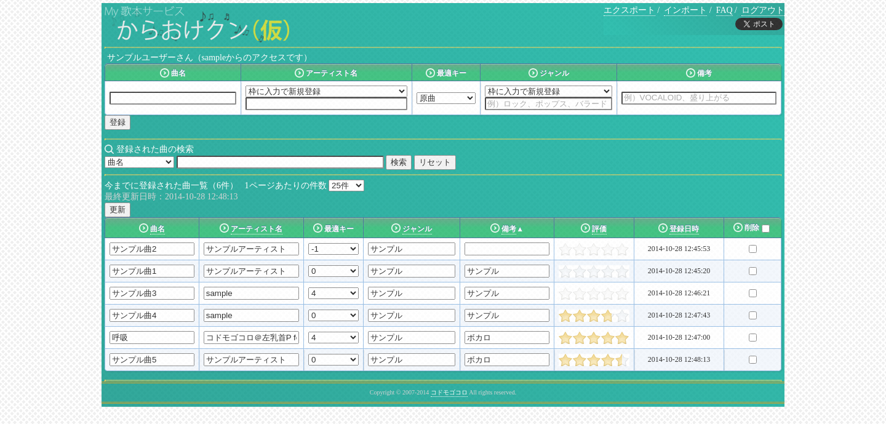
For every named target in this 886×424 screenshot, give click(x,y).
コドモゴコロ (449, 392)
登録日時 (684, 229)
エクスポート (629, 10)
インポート (685, 10)
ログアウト (762, 10)
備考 (508, 229)
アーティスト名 (256, 229)
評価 (599, 229)
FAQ (724, 10)
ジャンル (417, 229)
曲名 (157, 229)
